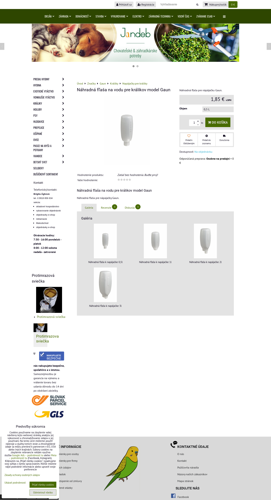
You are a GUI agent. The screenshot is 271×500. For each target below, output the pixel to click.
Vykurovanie (119, 16)
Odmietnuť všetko (43, 492)
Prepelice (49, 128)
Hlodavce (49, 121)
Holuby (49, 109)
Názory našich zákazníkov (192, 474)
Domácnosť (83, 16)
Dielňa (49, 16)
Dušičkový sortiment (45, 174)
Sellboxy (38, 168)
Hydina (49, 85)
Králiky (49, 103)
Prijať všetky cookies (43, 484)
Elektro (138, 16)
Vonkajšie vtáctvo (49, 97)
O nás (180, 454)
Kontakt (181, 460)
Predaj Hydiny (49, 79)
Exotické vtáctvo (49, 91)
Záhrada (65, 16)
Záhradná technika (161, 16)
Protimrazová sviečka (51, 317)
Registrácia (146, 4)
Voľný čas (185, 16)
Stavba (101, 16)
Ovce (49, 140)
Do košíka (218, 122)
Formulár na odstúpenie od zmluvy (61, 481)
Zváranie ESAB (205, 16)
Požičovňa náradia (188, 467)
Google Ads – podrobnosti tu (27, 455)
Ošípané (49, 134)
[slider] (124, 179)
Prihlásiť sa (124, 4)
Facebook (183, 497)
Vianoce (49, 156)
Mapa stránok (185, 481)
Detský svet (49, 162)
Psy (49, 115)
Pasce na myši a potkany (49, 148)
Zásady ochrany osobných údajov (22, 475)
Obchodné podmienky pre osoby (59, 454)
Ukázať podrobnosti (15, 482)
